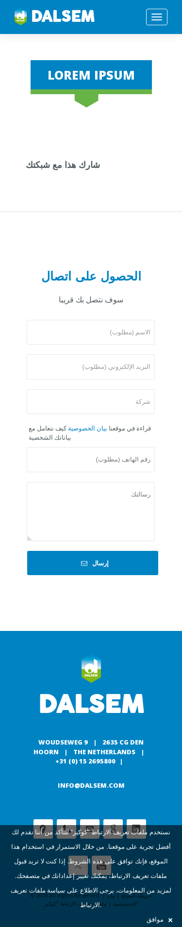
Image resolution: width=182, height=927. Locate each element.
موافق (159, 919)
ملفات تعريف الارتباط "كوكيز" (109, 832)
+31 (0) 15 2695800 (85, 761)
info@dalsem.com (91, 785)
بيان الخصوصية (87, 428)
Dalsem (55, 17)
